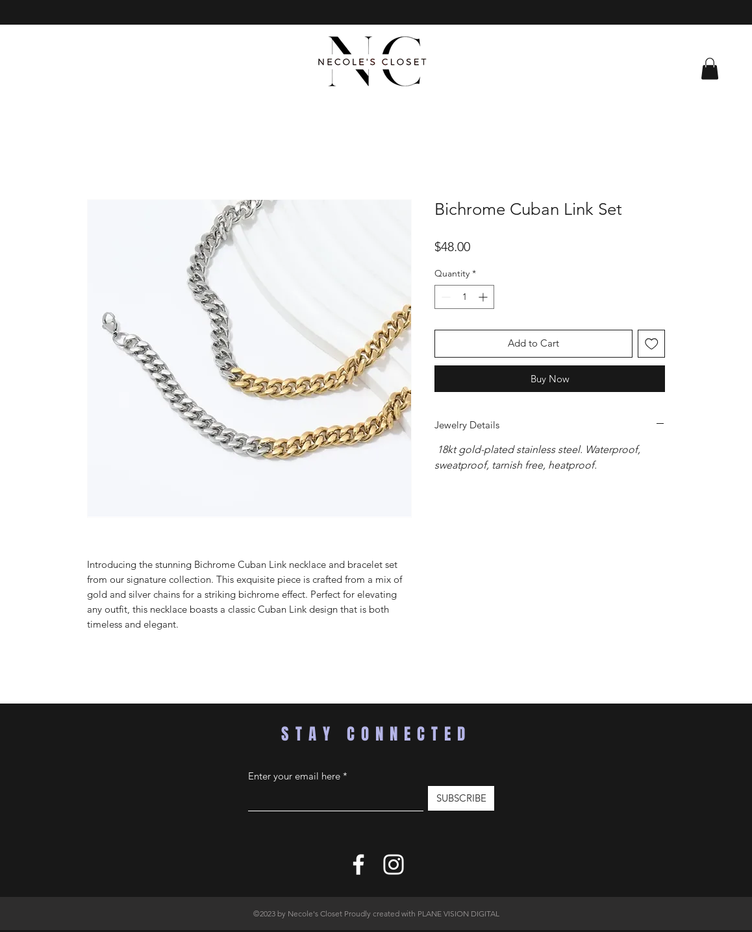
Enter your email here (294, 776)
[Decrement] (444, 297)
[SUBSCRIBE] (461, 798)
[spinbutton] (464, 297)
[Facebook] (358, 864)
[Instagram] (393, 864)
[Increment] (484, 297)
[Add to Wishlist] (652, 344)
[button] (710, 68)
